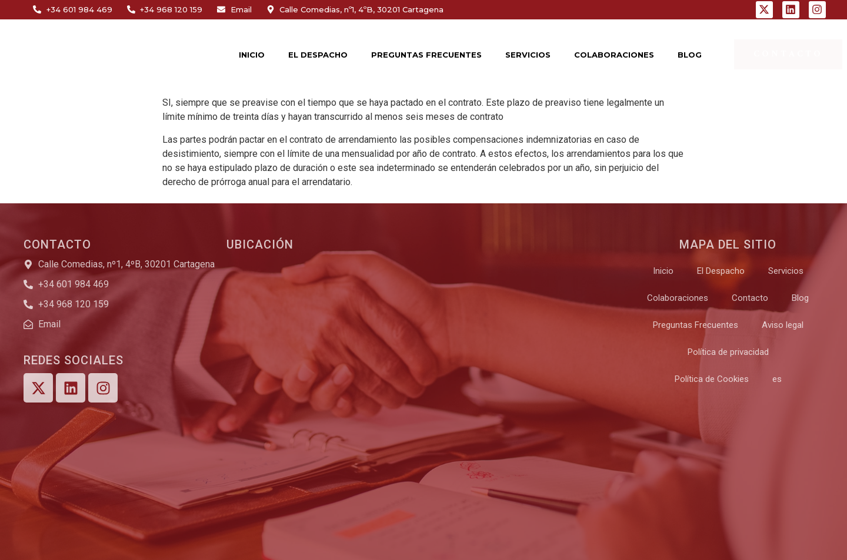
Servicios (785, 271)
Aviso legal (782, 325)
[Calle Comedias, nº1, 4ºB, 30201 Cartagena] (417, 345)
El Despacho (721, 271)
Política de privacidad (728, 352)
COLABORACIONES (614, 54)
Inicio (663, 271)
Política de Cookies (712, 379)
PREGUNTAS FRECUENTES (426, 54)
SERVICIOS (528, 54)
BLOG (690, 54)
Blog (800, 298)
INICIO (252, 54)
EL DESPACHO (318, 54)
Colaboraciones (677, 298)
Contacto (750, 298)
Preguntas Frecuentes (695, 325)
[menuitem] (777, 379)
